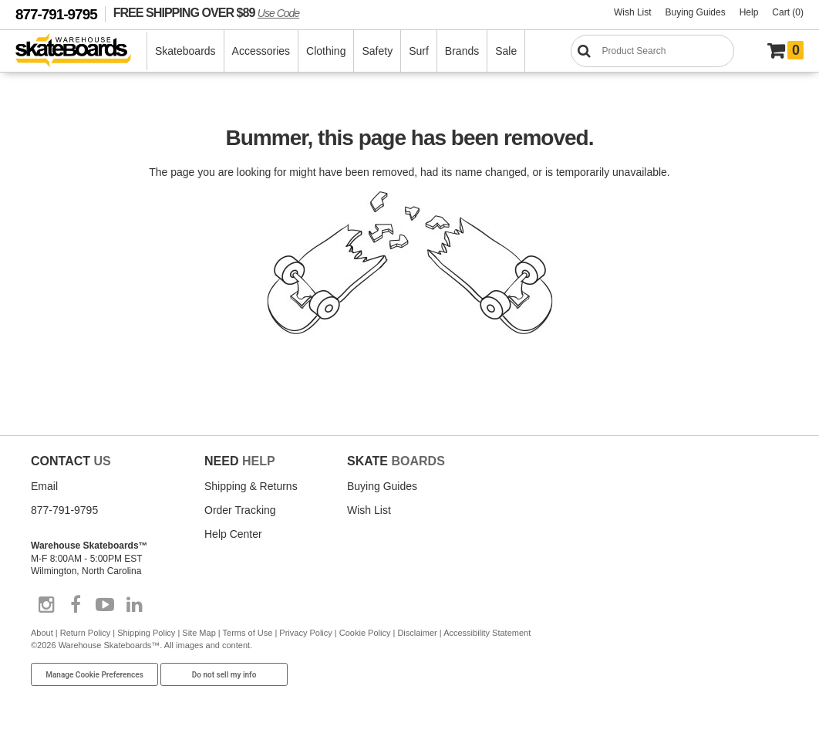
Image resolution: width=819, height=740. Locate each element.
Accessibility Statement (487, 632)
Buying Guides (696, 12)
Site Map (198, 632)
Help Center (233, 534)
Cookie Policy (365, 632)
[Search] (652, 51)
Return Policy (85, 632)
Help (749, 12)
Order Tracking (240, 510)
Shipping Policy (146, 632)
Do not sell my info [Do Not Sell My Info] (224, 675)
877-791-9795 (56, 14)
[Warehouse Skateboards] (81, 51)
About (42, 632)
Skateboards (185, 51)
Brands (462, 51)
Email (44, 486)
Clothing (325, 51)
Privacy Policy (305, 632)
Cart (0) (788, 12)
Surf (419, 51)
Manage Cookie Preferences (94, 675)
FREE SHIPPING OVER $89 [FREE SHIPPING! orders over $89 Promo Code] (206, 12)
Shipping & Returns (251, 486)
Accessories (261, 51)
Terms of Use (248, 632)
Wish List (633, 12)
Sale (506, 51)
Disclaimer (416, 632)
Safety (377, 51)
